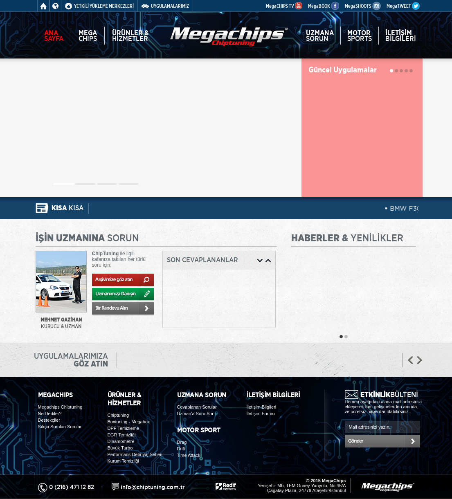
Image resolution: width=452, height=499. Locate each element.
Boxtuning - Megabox (129, 421)
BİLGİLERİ (400, 35)
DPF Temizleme (123, 428)
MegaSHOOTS (363, 6)
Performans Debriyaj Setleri (135, 454)
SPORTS (359, 35)
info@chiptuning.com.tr (152, 487)
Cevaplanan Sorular (197, 407)
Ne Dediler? (50, 413)
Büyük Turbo (120, 447)
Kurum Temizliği (123, 461)
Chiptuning (118, 415)
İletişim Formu (261, 413)
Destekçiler (49, 420)
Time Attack (188, 455)
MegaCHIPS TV (284, 6)
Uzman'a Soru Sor (195, 413)
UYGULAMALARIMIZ (165, 6)
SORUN (320, 35)
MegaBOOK (323, 6)
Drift (181, 448)
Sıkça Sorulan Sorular (60, 426)
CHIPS (88, 35)
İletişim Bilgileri (262, 407)
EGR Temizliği (122, 434)
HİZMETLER (130, 35)
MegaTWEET (403, 6)
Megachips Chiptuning (60, 407)
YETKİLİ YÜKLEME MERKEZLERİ (99, 6)
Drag (182, 442)
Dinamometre (121, 441)
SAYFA (53, 35)
